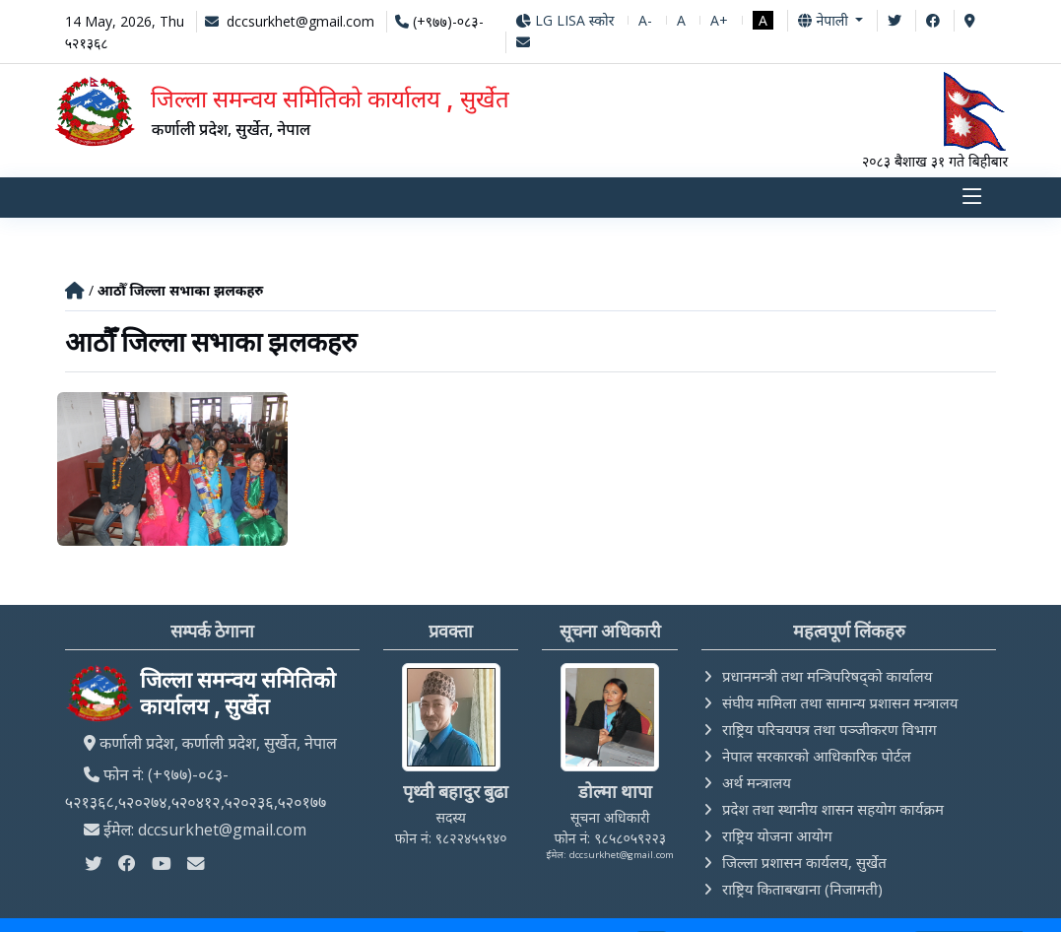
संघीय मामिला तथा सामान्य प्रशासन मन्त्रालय (840, 704)
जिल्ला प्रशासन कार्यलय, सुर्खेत (804, 864)
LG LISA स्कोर (565, 20)
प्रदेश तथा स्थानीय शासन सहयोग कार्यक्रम (833, 811)
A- (645, 20)
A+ (719, 20)
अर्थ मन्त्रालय (756, 784)
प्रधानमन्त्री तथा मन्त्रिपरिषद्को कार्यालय (827, 678)
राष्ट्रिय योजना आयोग (777, 837)
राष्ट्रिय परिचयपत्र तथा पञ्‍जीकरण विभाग (829, 731)
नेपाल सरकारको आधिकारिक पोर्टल (816, 757)
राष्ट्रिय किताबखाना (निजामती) (802, 890)
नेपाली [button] (824, 20)
